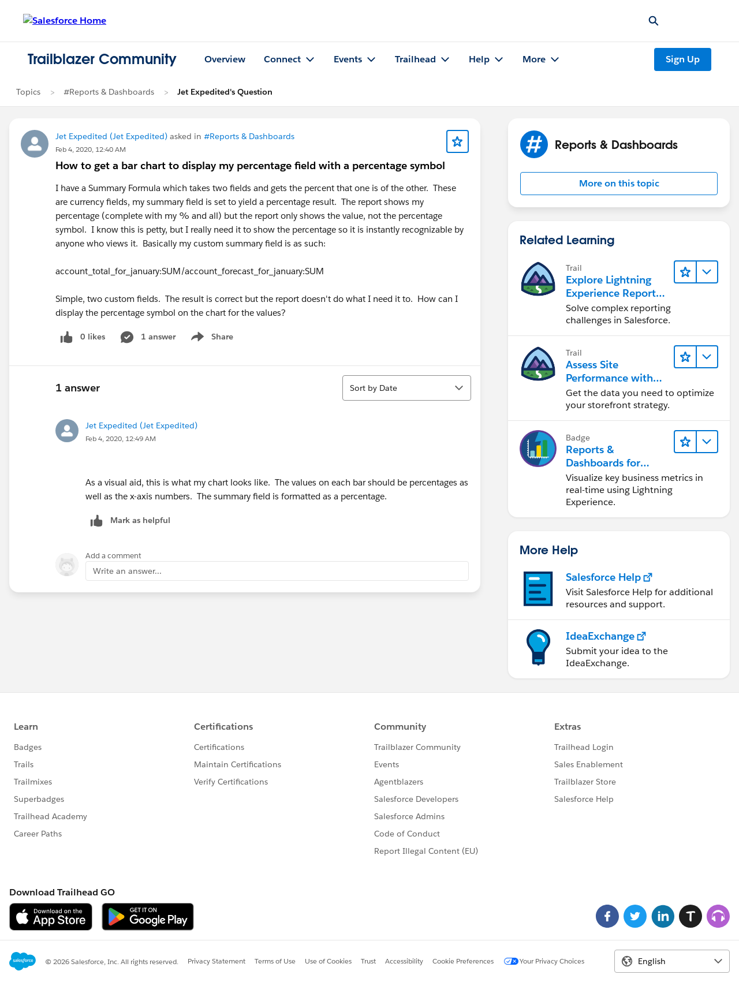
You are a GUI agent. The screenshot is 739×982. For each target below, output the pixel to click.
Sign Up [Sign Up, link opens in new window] (683, 59)
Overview (224, 59)
